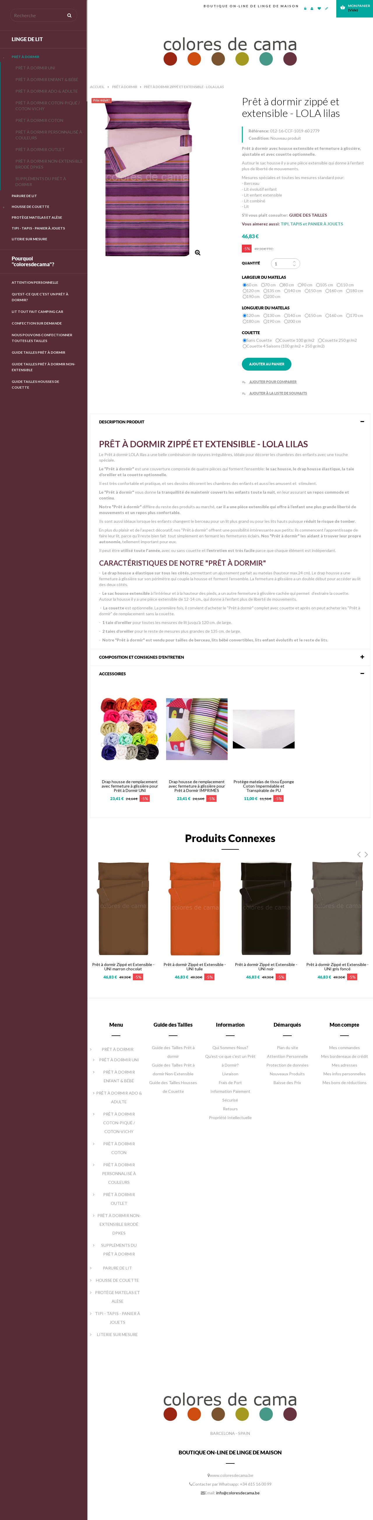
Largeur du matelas (264, 277)
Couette (251, 332)
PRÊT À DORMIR (25, 57)
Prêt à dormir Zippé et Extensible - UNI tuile (194, 966)
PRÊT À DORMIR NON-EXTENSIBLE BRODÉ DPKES (49, 164)
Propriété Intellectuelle (230, 1117)
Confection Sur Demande (37, 323)
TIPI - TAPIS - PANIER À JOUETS (38, 228)
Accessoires (112, 674)
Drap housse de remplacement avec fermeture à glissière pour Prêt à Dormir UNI (130, 786)
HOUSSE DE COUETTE (30, 206)
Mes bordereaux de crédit (344, 1056)
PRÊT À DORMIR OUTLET (40, 149)
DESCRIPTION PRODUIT (121, 422)
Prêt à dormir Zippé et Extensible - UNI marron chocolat (123, 966)
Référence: (259, 130)
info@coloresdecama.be (238, 1492)
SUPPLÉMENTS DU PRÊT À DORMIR (40, 181)
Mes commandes (344, 1047)
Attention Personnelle (35, 282)
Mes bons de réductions (345, 1082)
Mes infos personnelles (344, 1073)
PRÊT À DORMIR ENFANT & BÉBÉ (46, 79)
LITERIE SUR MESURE (29, 239)
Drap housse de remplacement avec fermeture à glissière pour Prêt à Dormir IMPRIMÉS (197, 786)
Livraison (230, 1073)
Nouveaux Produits (287, 1073)
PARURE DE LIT (24, 196)
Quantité (251, 263)
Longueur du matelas (266, 308)
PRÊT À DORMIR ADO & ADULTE (46, 91)
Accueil (97, 87)
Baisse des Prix (287, 1082)
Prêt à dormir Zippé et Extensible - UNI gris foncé (337, 966)
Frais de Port (230, 1082)
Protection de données (287, 1065)
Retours (230, 1108)
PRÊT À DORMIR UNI (35, 67)
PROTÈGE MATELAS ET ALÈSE (37, 217)
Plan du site (287, 1047)
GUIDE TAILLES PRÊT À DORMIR (38, 352)
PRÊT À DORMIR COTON (39, 120)
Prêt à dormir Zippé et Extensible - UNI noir (266, 966)
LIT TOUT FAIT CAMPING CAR (37, 311)
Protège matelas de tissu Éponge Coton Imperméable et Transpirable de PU (263, 786)
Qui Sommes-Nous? (230, 1047)
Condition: (259, 138)
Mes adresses (344, 1065)
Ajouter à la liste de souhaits (274, 393)
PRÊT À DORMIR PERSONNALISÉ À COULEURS (48, 134)
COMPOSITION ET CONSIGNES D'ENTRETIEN (141, 657)
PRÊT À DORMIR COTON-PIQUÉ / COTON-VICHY (47, 105)
